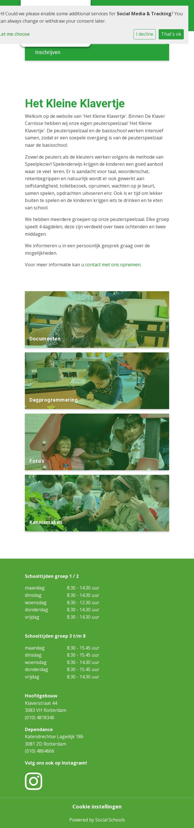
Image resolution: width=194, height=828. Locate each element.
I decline (144, 34)
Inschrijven (47, 52)
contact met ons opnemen (113, 264)
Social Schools (110, 820)
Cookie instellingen (97, 806)
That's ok (171, 34)
